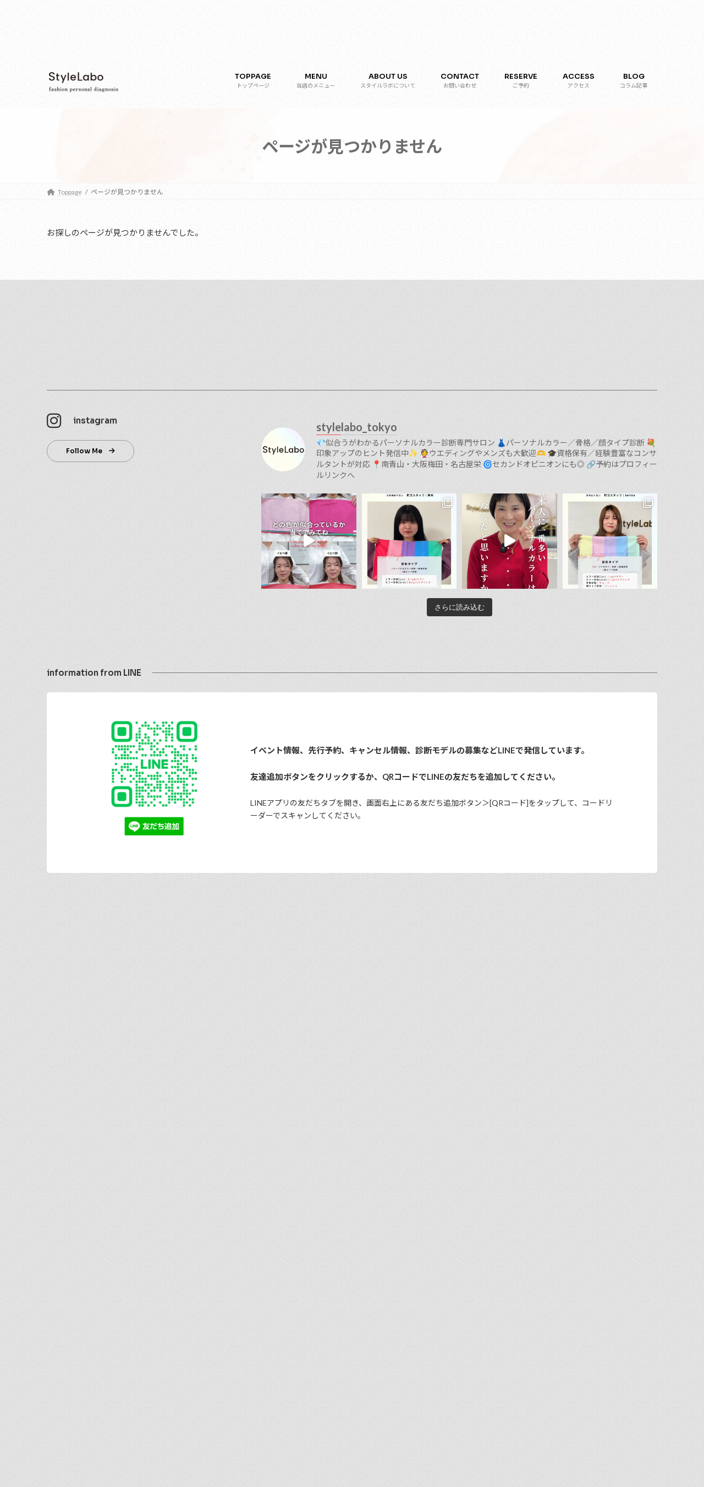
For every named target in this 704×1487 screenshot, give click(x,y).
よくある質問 (73, 1294)
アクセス (66, 1121)
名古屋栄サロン (83, 1179)
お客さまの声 (73, 1255)
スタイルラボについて (86, 987)
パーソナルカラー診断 (93, 1045)
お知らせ (66, 1275)
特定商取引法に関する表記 (93, 1332)
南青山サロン (80, 1140)
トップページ (73, 968)
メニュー (66, 1026)
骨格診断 (73, 1083)
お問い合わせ (73, 1198)
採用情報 (66, 1217)
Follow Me (84, 451)
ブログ (63, 1236)
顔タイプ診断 (80, 1064)
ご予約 (63, 1102)
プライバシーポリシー (86, 1313)
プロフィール (80, 1006)
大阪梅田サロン (83, 1159)
